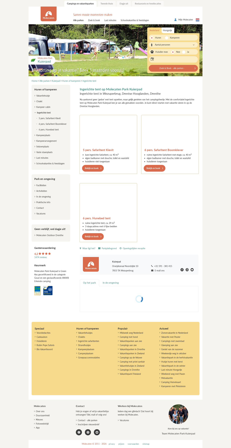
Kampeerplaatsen (86, 349)
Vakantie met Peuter (170, 337)
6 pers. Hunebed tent (96, 218)
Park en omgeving (44, 178)
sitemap (146, 444)
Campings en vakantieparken (80, 3)
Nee (178, 52)
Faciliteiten (41, 185)
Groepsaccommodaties (89, 357)
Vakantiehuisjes (85, 332)
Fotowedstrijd (42, 423)
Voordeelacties (43, 332)
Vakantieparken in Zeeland (132, 353)
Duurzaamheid (43, 415)
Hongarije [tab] (167, 30)
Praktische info (43, 202)
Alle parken (78, 20)
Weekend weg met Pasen (173, 374)
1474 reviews (40, 257)
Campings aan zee (128, 345)
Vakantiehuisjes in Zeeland (132, 365)
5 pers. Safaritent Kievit (98, 150)
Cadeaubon (42, 337)
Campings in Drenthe (130, 369)
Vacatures (40, 213)
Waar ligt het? (87, 248)
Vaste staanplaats (44, 152)
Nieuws (39, 419)
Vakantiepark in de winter (173, 365)
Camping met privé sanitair (132, 361)
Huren (158, 37)
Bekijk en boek (91, 168)
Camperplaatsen (85, 353)
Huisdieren (42, 341)
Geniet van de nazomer (172, 349)
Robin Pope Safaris (45, 345)
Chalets (81, 337)
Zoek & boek (94, 20)
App (38, 427)
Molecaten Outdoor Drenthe (49, 235)
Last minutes (110, 20)
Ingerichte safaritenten (88, 341)
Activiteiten (41, 191)
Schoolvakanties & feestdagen (135, 20)
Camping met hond (129, 337)
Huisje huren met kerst (172, 361)
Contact (40, 208)
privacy (112, 444)
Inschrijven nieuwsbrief (88, 424)
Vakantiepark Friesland (130, 374)
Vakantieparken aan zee (131, 341)
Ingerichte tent (44, 112)
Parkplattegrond (107, 248)
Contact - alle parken (87, 420)
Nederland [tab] (154, 30)
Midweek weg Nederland (131, 332)
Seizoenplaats (42, 146)
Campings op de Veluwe (131, 357)
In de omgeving (43, 196)
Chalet (39, 101)
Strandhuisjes (84, 345)
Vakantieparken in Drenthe (132, 349)
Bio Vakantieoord (45, 349)
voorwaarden (133, 444)
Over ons (40, 411)
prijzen (121, 444)
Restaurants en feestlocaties (148, 3)
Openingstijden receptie (132, 248)
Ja (188, 52)
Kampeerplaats (43, 135)
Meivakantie (167, 378)
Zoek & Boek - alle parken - (172, 68)
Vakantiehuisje (43, 95)
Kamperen (174, 37)
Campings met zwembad (172, 341)
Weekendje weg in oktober (173, 353)
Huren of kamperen (45, 89)
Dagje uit (124, 3)
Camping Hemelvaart (171, 382)
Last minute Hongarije (171, 369)
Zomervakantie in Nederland (174, 332)
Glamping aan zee (169, 345)
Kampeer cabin (43, 107)
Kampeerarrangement (46, 141)
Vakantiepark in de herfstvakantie (177, 357)
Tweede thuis (107, 3)
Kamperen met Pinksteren (173, 386)
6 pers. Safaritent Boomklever (163, 150)
